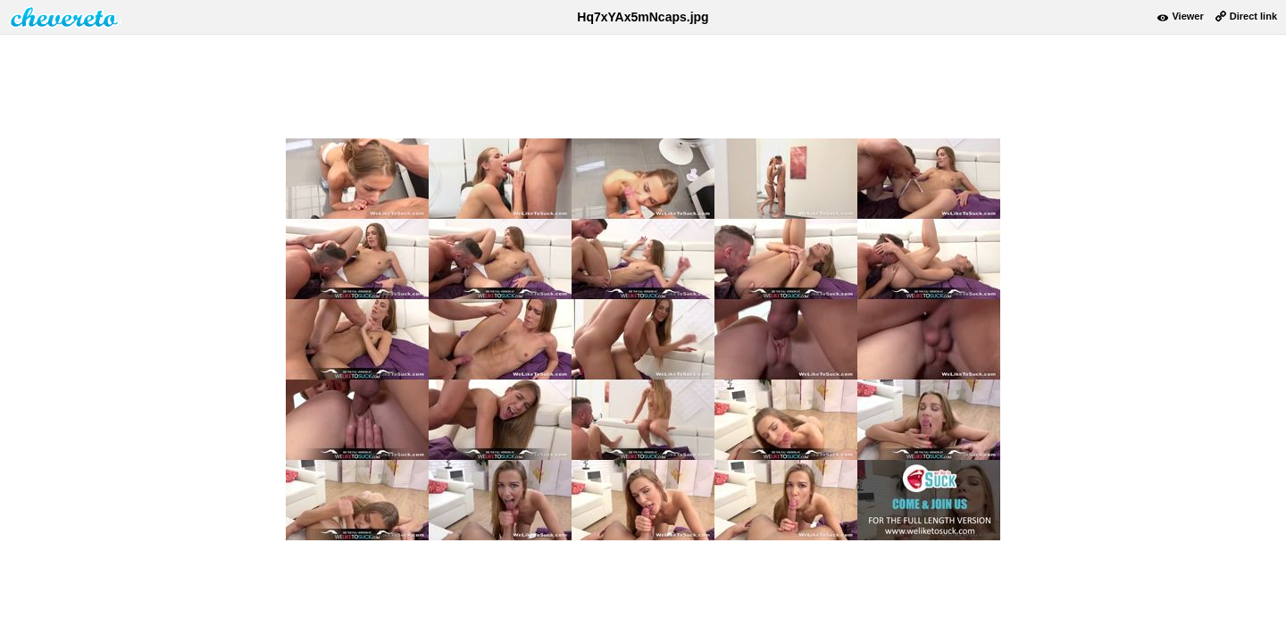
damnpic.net (65, 17)
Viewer (1187, 16)
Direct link (1253, 16)
